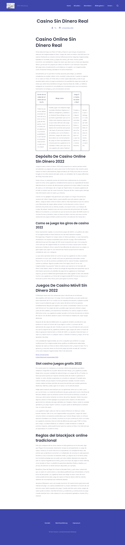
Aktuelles (77, 6)
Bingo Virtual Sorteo (42, 354)
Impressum (76, 523)
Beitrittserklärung (61, 523)
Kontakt (47, 523)
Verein (110, 6)
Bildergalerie (100, 6)
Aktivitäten (88, 6)
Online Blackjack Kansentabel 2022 (47, 357)
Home (69, 6)
